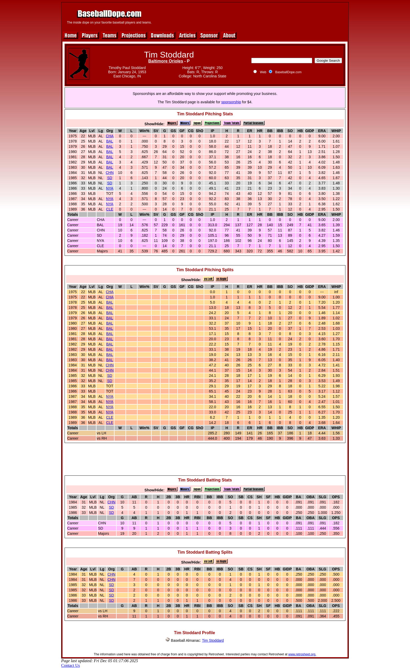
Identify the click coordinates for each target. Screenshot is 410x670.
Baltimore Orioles (165, 61)
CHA (110, 136)
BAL (109, 141)
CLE (109, 209)
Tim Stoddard (213, 640)
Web (263, 72)
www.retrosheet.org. (302, 654)
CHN (109, 173)
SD (109, 178)
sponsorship (231, 102)
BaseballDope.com (288, 72)
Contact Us (70, 665)
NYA (109, 188)
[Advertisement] (251, 16)
